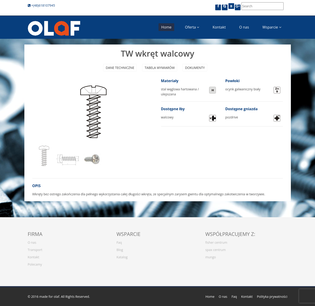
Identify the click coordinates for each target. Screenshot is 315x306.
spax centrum (215, 248)
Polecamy (35, 263)
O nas (244, 27)
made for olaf (49, 296)
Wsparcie (271, 27)
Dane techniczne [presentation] (120, 67)
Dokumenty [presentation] (195, 67)
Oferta (192, 27)
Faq (119, 241)
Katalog (122, 256)
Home (166, 27)
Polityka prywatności (272, 296)
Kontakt (219, 27)
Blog (120, 248)
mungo (210, 256)
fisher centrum (216, 241)
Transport (35, 248)
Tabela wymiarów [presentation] (160, 67)
